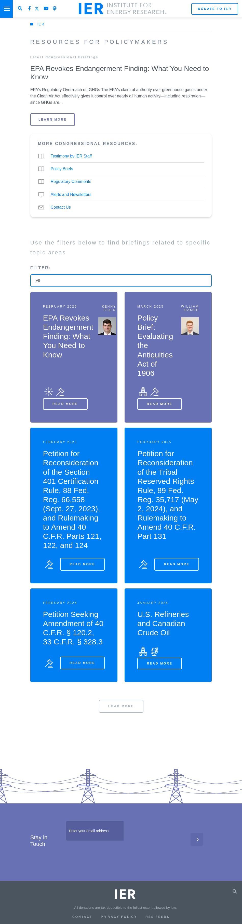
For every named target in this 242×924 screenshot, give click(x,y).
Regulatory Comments (71, 181)
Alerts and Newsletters (71, 194)
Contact (82, 917)
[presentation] (104, 855)
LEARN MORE (52, 119)
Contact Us (61, 207)
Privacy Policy (119, 917)
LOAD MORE (121, 706)
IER (41, 24)
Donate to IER (215, 9)
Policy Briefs (62, 169)
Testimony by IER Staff (71, 156)
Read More (65, 404)
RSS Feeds (157, 917)
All (38, 281)
